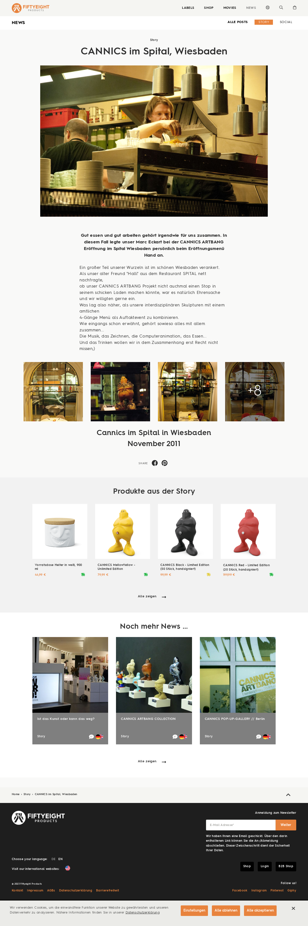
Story (263, 22)
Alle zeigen (147, 596)
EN (60, 859)
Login (265, 866)
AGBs (51, 890)
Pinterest (276, 890)
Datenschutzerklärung (75, 890)
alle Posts (238, 22)
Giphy (291, 890)
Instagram (259, 890)
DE (53, 859)
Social (286, 22)
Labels (188, 8)
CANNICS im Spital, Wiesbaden (56, 794)
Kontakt (17, 890)
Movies (229, 8)
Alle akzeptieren (260, 910)
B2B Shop (286, 866)
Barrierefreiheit (107, 890)
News (251, 8)
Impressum (35, 890)
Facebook (239, 890)
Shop (208, 8)
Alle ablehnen (226, 910)
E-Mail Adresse (222, 825)
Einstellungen (194, 910)
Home (16, 794)
